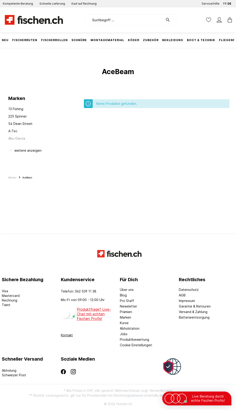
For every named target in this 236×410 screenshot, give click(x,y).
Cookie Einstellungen (136, 345)
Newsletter (128, 306)
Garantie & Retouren (195, 306)
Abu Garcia (16, 138)
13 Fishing (15, 109)
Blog (123, 295)
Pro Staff (127, 301)
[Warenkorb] (228, 19)
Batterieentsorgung (194, 317)
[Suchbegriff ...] (124, 19)
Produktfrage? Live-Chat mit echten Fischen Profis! (94, 314)
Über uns (127, 290)
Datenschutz (189, 290)
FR (225, 2)
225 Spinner (17, 116)
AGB (182, 295)
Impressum (187, 301)
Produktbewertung (134, 339)
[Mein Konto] (219, 19)
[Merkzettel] (208, 19)
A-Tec (13, 131)
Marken (125, 317)
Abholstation (129, 328)
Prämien (126, 312)
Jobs (123, 334)
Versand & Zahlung (193, 312)
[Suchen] (170, 19)
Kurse (124, 323)
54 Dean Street (20, 124)
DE (229, 2)
